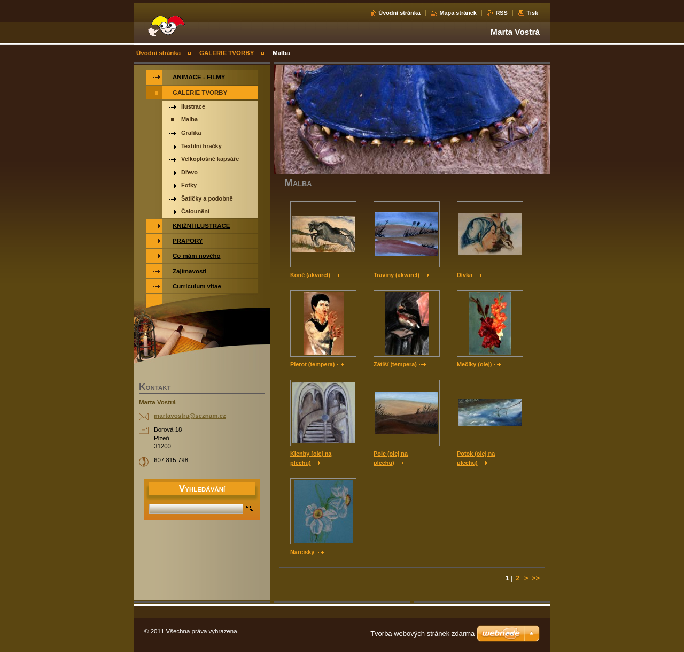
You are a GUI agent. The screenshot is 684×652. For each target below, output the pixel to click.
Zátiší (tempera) (395, 364)
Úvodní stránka (399, 13)
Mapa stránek (458, 13)
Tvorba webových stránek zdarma (422, 634)
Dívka (464, 275)
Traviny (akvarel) (396, 275)
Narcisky (302, 552)
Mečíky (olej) (474, 364)
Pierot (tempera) (312, 364)
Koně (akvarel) (310, 275)
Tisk (532, 13)
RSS (501, 13)
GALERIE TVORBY (226, 53)
